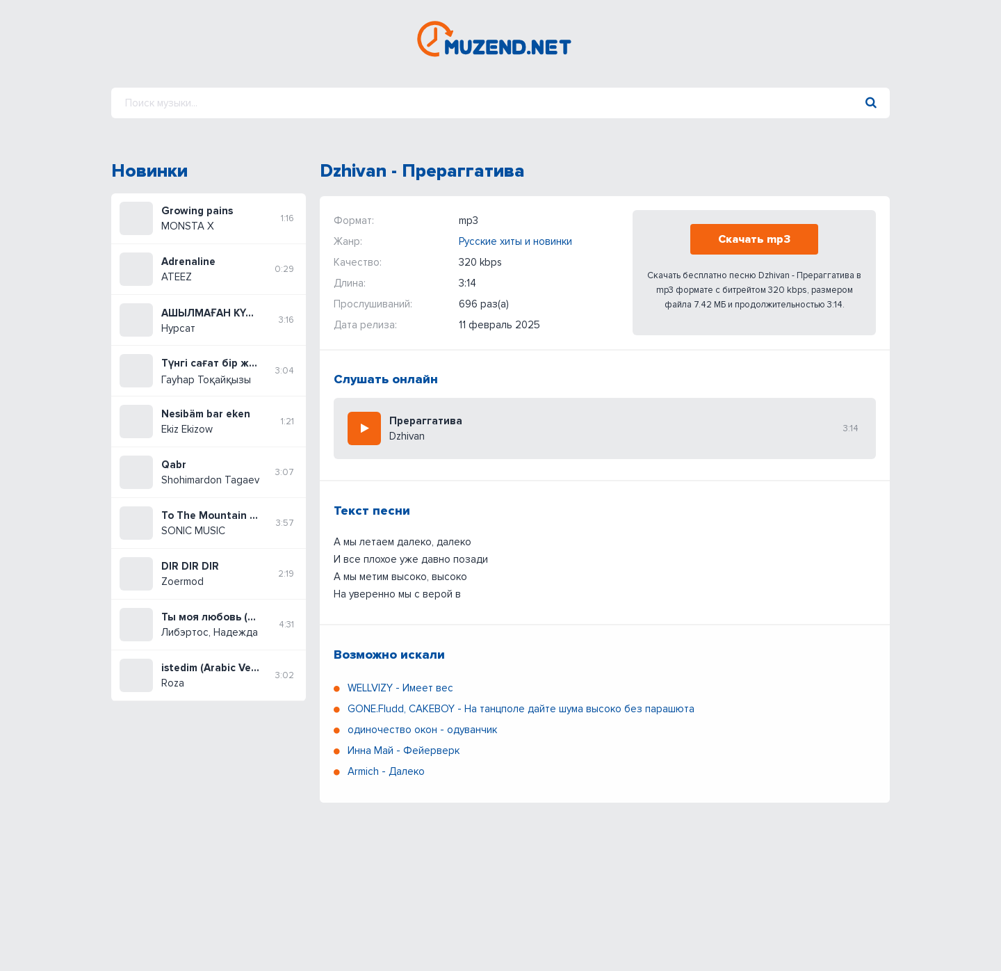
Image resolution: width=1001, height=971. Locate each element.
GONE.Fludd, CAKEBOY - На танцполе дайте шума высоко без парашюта (521, 709)
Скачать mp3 (754, 239)
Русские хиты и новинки (515, 241)
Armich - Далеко (386, 771)
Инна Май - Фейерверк (403, 750)
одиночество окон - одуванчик (422, 729)
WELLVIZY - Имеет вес (400, 688)
